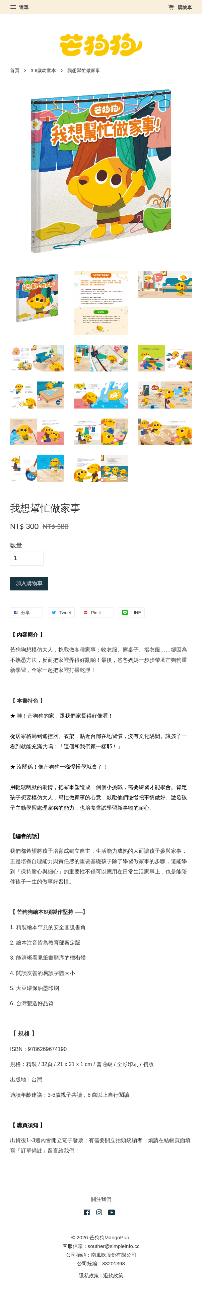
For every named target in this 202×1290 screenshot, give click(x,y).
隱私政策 (89, 1275)
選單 (19, 7)
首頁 (14, 70)
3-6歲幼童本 (43, 70)
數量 (16, 545)
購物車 (179, 7)
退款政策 (113, 1275)
